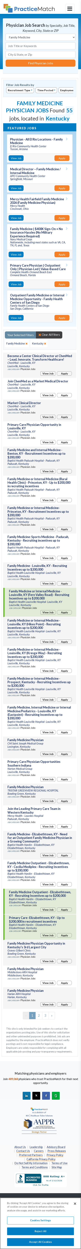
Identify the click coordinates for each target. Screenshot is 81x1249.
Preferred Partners (31, 1155)
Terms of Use (59, 1163)
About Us (20, 1147)
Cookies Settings (40, 1222)
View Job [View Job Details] (16, 158)
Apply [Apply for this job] (62, 158)
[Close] (75, 1205)
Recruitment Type (19, 90)
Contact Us (23, 1151)
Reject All (40, 1233)
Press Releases (57, 1151)
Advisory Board (56, 1147)
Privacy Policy (55, 1155)
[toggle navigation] (69, 8)
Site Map (57, 1167)
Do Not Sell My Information (31, 1163)
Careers (39, 1151)
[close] (16, 344)
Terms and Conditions (35, 1167)
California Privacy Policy (41, 1159)
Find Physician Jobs (40, 63)
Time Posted (45, 90)
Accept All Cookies (40, 1243)
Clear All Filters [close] (49, 334)
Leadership (36, 1147)
